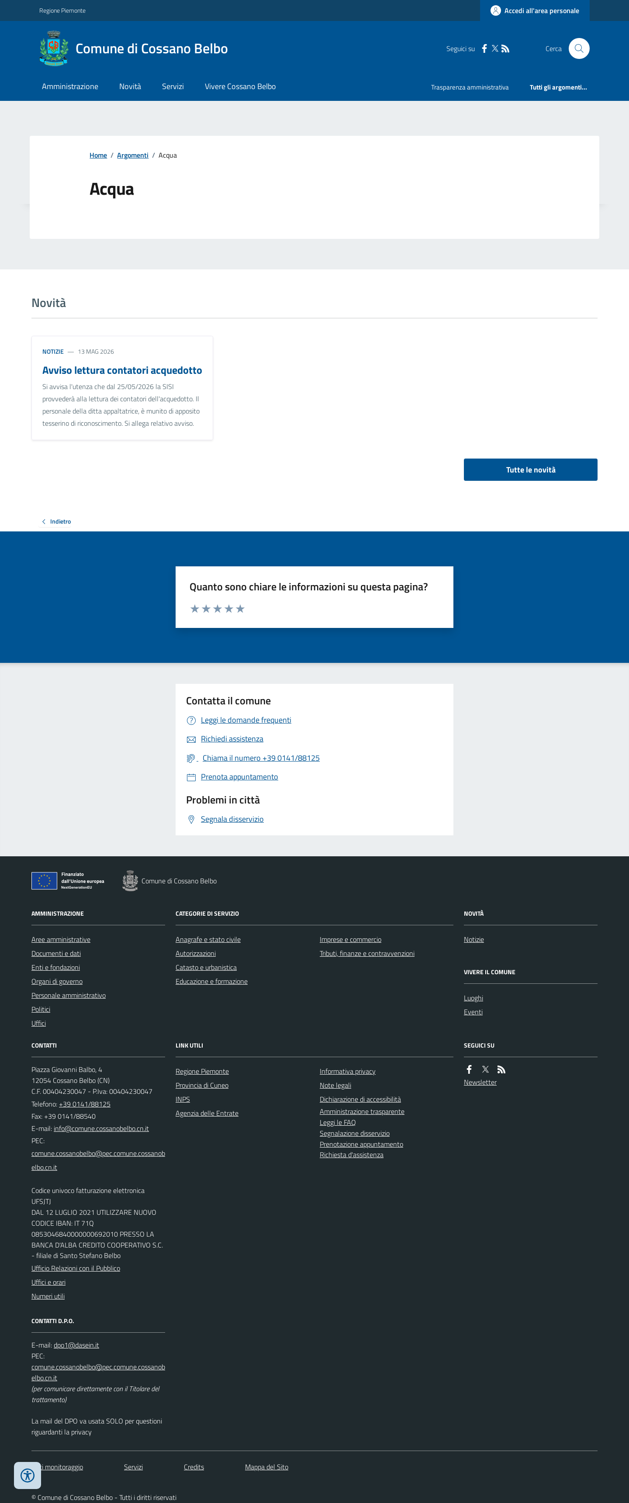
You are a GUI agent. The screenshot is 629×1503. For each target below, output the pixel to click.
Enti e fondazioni (55, 967)
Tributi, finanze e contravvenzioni (367, 953)
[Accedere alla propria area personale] (535, 10)
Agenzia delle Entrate (207, 1113)
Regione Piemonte (62, 10)
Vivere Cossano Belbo (240, 86)
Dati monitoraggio (57, 1467)
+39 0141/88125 (85, 1104)
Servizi (173, 86)
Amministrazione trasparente (362, 1111)
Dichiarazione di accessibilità (360, 1099)
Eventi (473, 1012)
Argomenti (133, 155)
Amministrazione (70, 86)
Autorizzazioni (196, 953)
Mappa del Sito (266, 1467)
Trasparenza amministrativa (470, 87)
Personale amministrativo (68, 995)
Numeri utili (48, 1296)
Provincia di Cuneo (202, 1085)
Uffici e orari (48, 1282)
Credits (194, 1467)
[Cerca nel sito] (576, 48)
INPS (183, 1099)
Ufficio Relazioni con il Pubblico (75, 1268)
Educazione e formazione (212, 981)
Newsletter (480, 1082)
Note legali (335, 1085)
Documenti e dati (56, 953)
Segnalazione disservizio (355, 1133)
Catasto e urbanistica (206, 967)
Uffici (38, 1023)
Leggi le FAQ (338, 1122)
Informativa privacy (348, 1071)
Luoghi (473, 998)
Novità (130, 86)
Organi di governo (57, 981)
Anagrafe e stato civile (208, 939)
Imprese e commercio (350, 939)
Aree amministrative (60, 939)
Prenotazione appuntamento (361, 1144)
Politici (40, 1009)
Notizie (53, 351)
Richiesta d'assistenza (352, 1154)
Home (98, 155)
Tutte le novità (531, 470)
